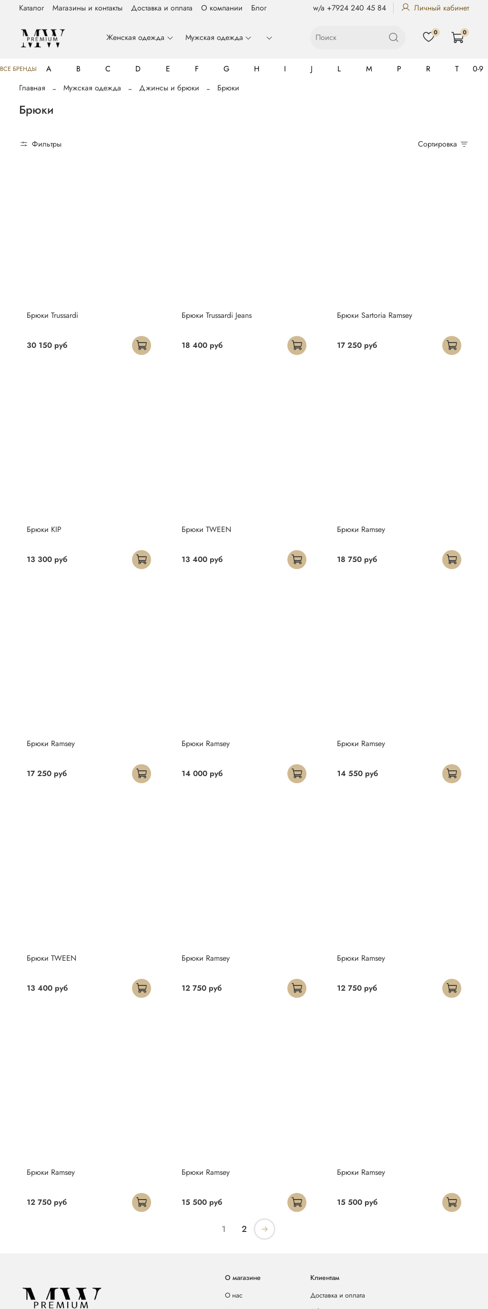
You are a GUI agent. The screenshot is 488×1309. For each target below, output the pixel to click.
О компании (222, 7)
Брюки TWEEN (206, 529)
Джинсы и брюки (169, 87)
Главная (32, 87)
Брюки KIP (44, 529)
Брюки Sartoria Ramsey (374, 315)
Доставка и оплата (162, 7)
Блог (258, 7)
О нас (234, 1295)
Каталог (31, 7)
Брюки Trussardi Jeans (217, 315)
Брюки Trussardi (52, 315)
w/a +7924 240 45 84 (349, 7)
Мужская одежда (218, 37)
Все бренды (18, 68)
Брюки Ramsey (361, 529)
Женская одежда (139, 37)
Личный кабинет (435, 7)
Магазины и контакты (87, 7)
